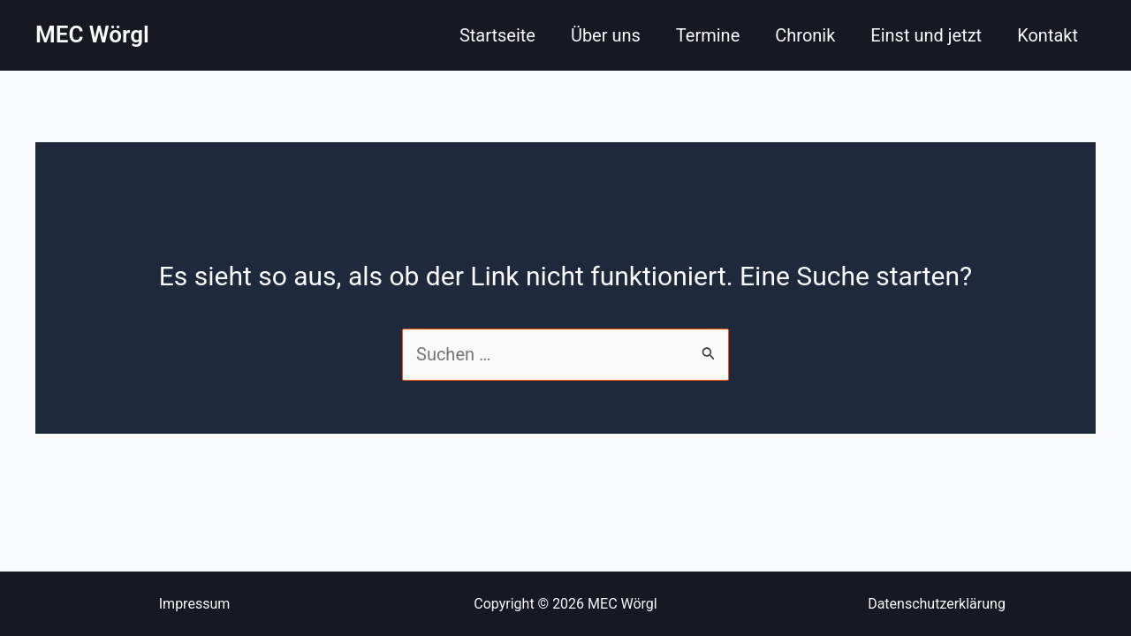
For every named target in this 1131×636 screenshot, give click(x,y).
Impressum (195, 603)
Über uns (606, 35)
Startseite (497, 35)
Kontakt (1047, 35)
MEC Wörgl (92, 34)
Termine (708, 35)
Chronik (805, 35)
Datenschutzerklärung (937, 603)
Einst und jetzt (926, 35)
